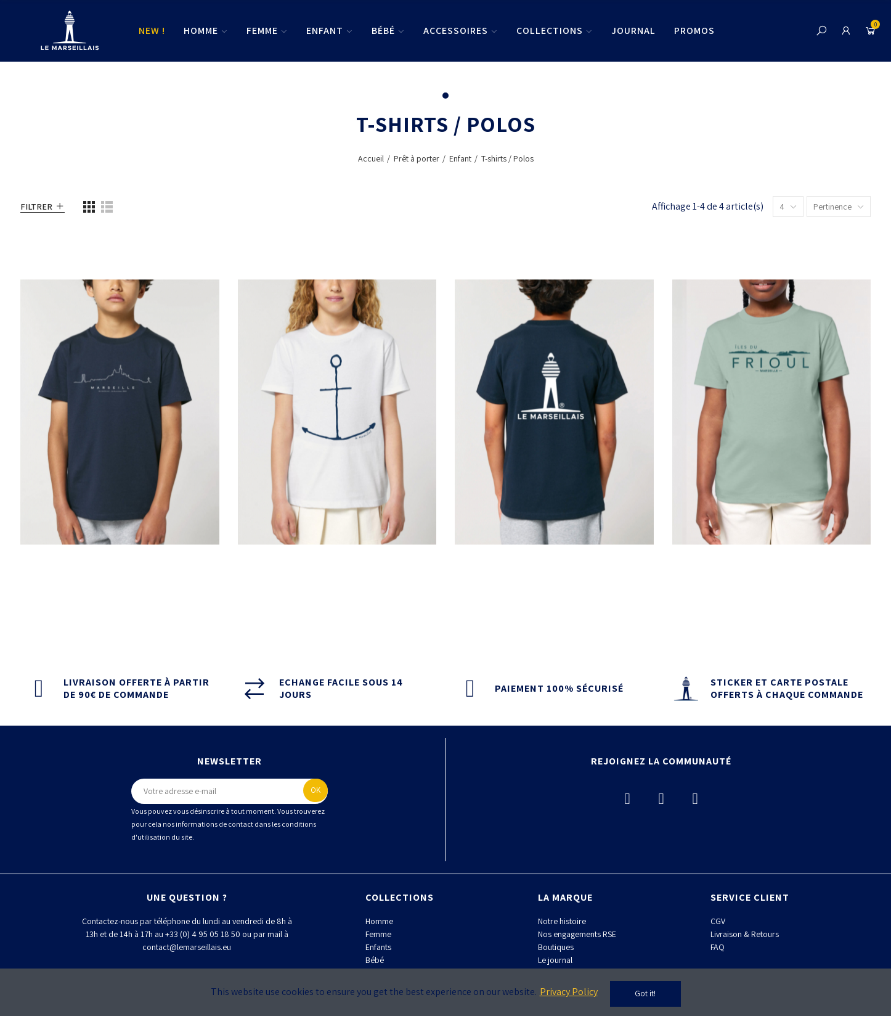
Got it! (645, 993)
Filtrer (36, 206)
